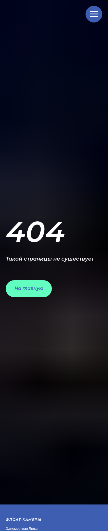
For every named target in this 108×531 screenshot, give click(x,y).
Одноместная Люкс (22, 529)
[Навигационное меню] (94, 14)
